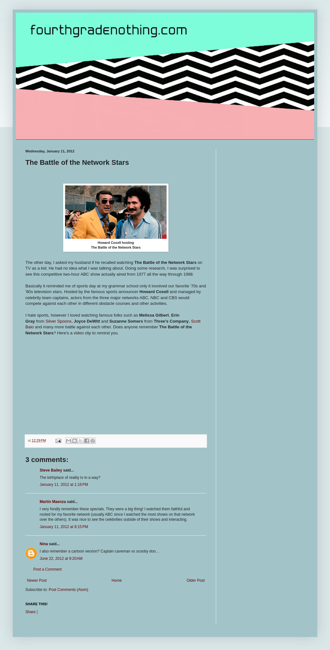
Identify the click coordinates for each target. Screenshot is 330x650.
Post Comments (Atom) (68, 589)
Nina (44, 544)
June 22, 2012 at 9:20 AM (61, 558)
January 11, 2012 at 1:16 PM (64, 484)
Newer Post (37, 580)
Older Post (196, 580)
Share (30, 612)
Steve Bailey (51, 470)
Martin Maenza (53, 501)
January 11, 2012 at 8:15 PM (64, 527)
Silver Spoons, (59, 321)
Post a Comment (47, 569)
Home (117, 580)
